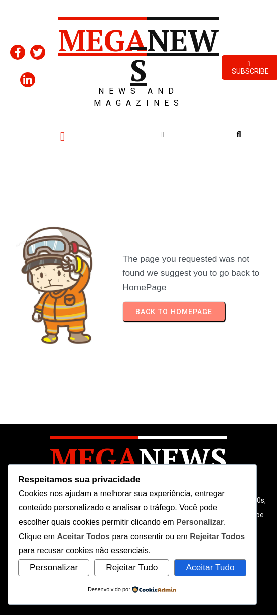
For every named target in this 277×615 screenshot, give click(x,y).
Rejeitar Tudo (132, 567)
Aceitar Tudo (210, 567)
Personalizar (54, 567)
